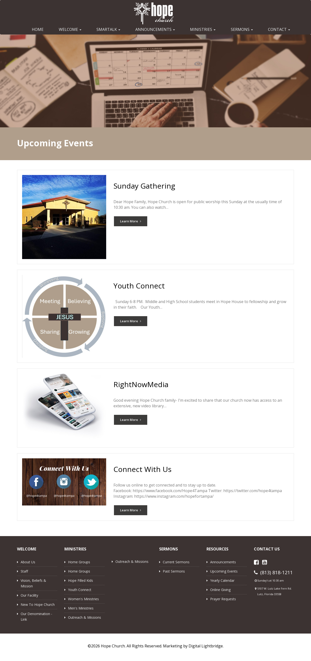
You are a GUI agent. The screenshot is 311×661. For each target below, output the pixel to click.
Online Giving (220, 589)
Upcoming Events (224, 571)
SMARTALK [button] (108, 29)
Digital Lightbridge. (206, 646)
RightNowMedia (140, 384)
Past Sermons (174, 571)
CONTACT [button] (279, 29)
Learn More (130, 221)
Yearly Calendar (222, 580)
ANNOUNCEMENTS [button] (155, 29)
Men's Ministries (81, 608)
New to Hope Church (38, 604)
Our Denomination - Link (36, 616)
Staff (24, 571)
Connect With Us (142, 469)
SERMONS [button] (242, 29)
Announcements (223, 562)
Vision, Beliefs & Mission (33, 583)
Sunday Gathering (144, 186)
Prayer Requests (223, 599)
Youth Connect (139, 286)
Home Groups (79, 562)
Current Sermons (176, 562)
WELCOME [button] (70, 29)
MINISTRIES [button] (203, 29)
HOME (37, 29)
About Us (28, 562)
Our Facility (29, 595)
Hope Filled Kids (80, 580)
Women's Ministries (83, 599)
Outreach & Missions (84, 617)
